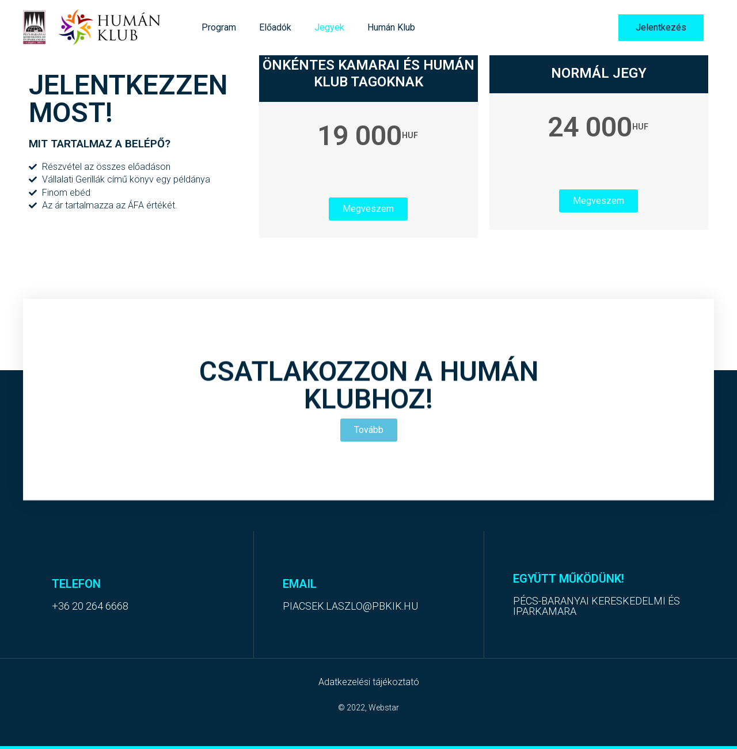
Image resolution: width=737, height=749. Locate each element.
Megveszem (368, 208)
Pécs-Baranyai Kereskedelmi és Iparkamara (596, 606)
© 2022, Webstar (368, 707)
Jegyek (329, 27)
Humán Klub (391, 27)
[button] (661, 27)
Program (219, 27)
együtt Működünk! (568, 578)
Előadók (275, 27)
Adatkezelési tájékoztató (368, 681)
